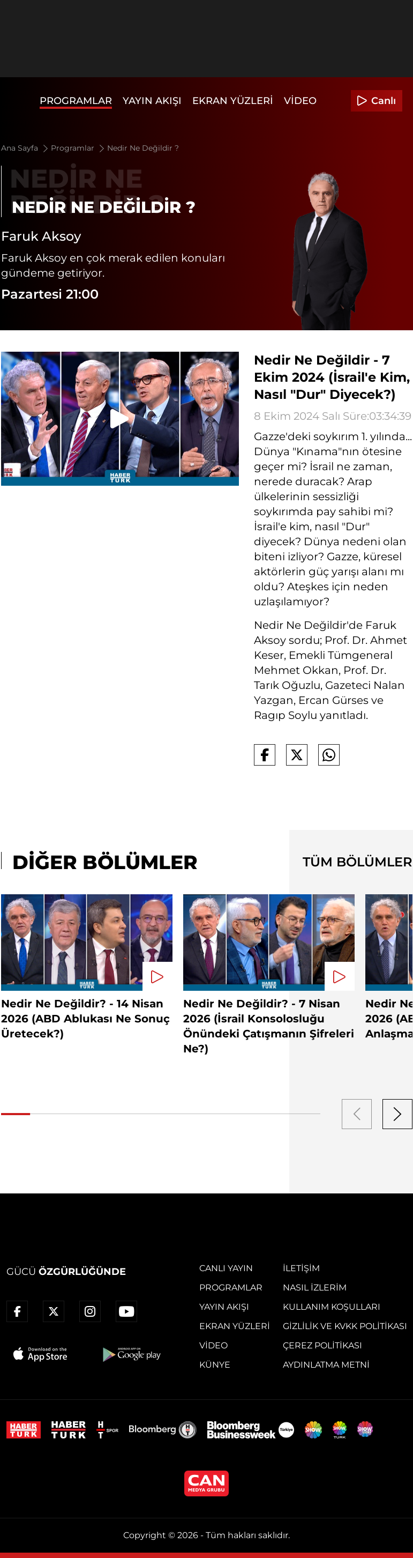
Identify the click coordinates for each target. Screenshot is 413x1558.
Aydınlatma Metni (326, 1365)
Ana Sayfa (25, 148)
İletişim (301, 1268)
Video (300, 101)
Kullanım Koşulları (331, 1307)
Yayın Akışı (152, 101)
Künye (214, 1365)
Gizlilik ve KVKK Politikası (345, 1326)
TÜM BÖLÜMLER (357, 862)
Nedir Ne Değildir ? (143, 148)
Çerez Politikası (322, 1345)
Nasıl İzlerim (315, 1287)
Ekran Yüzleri (232, 101)
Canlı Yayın (226, 1268)
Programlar (76, 101)
